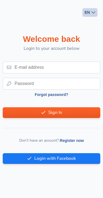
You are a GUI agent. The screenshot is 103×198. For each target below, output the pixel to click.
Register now (72, 140)
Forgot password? (51, 94)
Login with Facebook (55, 158)
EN (87, 12)
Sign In (55, 112)
